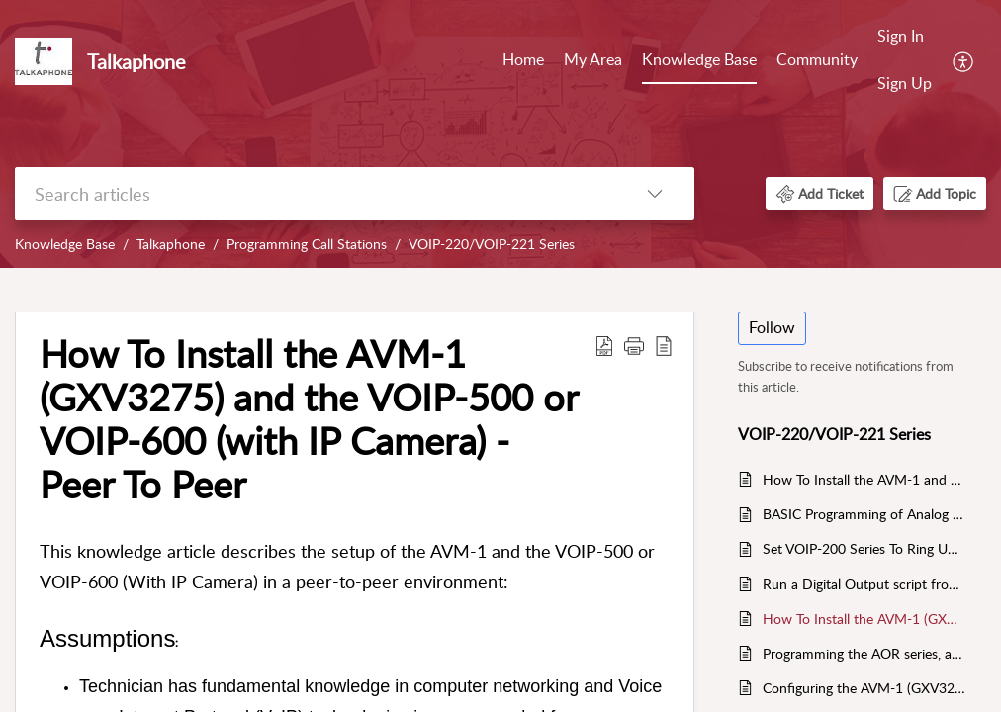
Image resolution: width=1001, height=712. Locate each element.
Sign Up (904, 83)
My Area (593, 59)
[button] (819, 193)
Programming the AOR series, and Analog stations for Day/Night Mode (864, 653)
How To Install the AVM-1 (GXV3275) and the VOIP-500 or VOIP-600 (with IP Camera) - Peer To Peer (309, 418)
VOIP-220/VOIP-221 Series (492, 243)
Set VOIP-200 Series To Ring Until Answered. (864, 548)
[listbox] (654, 193)
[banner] (500, 134)
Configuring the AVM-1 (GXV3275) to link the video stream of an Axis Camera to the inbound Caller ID (864, 687)
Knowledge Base (699, 59)
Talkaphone (170, 243)
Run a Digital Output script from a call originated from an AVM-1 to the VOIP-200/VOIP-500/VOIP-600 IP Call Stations (864, 584)
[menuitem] (904, 61)
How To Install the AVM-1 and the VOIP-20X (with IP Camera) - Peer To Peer (864, 479)
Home (523, 59)
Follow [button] (772, 327)
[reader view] (664, 345)
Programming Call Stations (307, 243)
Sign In (900, 35)
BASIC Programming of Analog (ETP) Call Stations (864, 513)
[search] (315, 193)
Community (817, 59)
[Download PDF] (604, 345)
